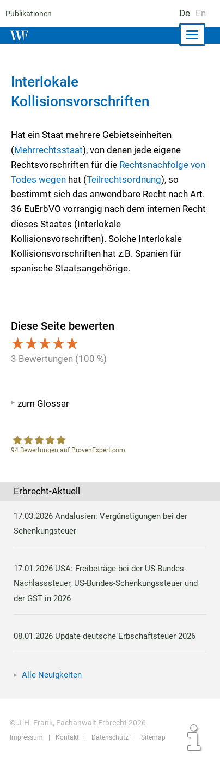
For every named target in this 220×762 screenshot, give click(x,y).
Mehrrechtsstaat (48, 149)
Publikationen (27, 13)
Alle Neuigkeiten (52, 675)
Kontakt (66, 737)
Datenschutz (108, 737)
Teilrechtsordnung (124, 179)
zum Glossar (43, 403)
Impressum (26, 737)
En (200, 13)
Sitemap (151, 737)
